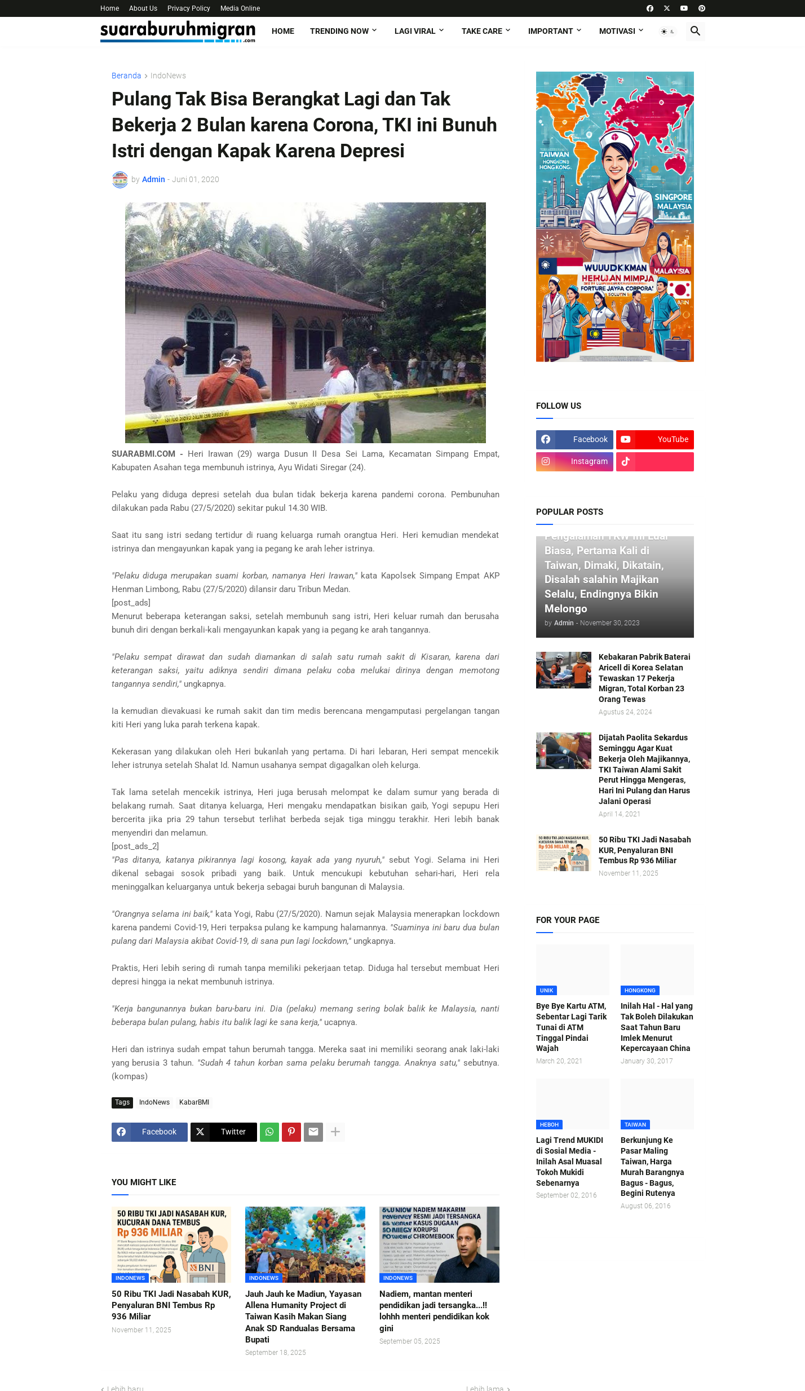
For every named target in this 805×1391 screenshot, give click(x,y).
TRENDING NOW (339, 31)
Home (109, 8)
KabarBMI (194, 1102)
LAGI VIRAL (415, 31)
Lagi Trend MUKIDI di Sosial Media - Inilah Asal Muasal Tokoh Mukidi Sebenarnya (569, 1161)
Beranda (126, 76)
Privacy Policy (188, 8)
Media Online (240, 8)
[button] (668, 31)
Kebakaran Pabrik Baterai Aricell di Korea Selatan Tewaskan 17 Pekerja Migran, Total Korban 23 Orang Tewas (645, 678)
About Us (143, 8)
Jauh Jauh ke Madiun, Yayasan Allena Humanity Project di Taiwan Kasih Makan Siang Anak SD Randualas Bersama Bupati (303, 1317)
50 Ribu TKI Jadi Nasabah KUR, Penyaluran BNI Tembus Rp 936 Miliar (171, 1305)
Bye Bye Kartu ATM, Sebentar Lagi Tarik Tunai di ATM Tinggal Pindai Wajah (571, 1027)
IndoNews (168, 76)
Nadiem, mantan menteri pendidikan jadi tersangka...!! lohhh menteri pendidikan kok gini (434, 1311)
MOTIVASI (617, 31)
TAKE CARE (482, 31)
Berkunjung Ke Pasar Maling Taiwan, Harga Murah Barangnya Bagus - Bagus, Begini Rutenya (652, 1167)
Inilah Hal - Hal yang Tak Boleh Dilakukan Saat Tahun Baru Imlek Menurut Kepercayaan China (657, 1027)
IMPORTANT (550, 31)
